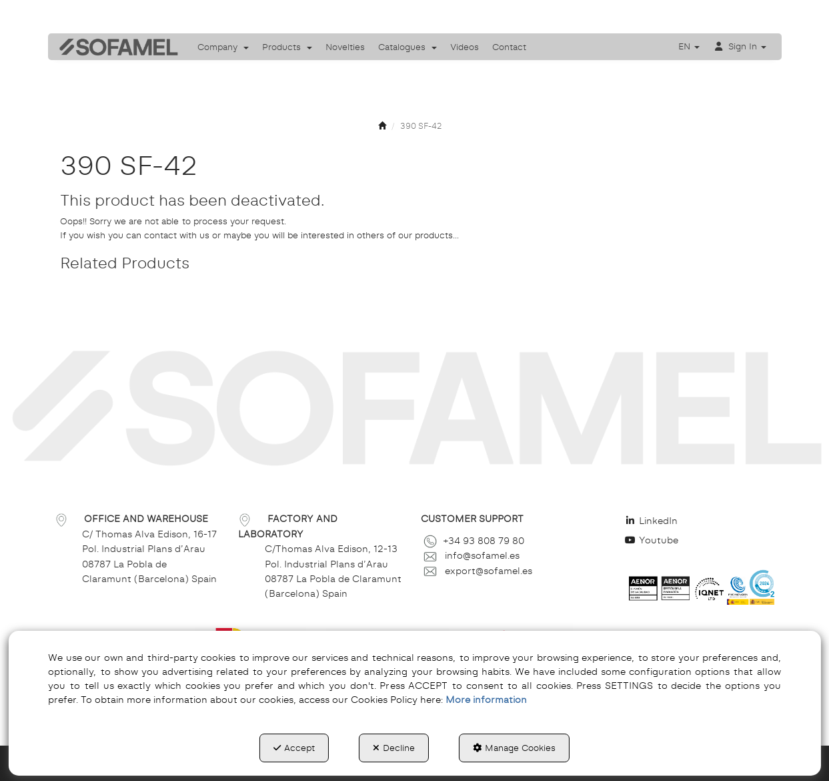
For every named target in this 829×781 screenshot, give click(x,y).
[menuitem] (223, 47)
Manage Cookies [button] (514, 747)
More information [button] (486, 699)
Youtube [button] (652, 540)
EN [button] (689, 46)
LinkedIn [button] (651, 520)
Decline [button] (394, 747)
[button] (114, 47)
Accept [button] (294, 747)
